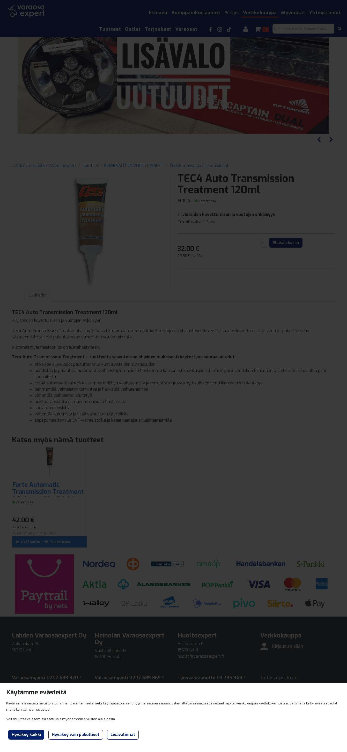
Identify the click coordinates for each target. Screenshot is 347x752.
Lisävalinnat (122, 734)
